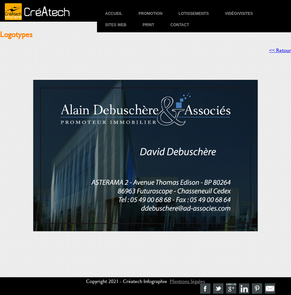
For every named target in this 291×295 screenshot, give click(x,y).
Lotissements (193, 13)
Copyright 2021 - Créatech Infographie (126, 281)
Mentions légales (187, 281)
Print (148, 25)
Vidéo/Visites (239, 13)
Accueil (113, 13)
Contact (179, 25)
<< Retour (280, 50)
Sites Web (115, 25)
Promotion (150, 13)
